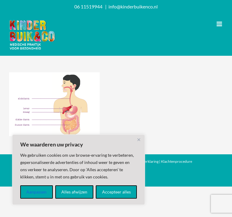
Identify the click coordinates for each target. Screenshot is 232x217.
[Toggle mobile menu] (220, 24)
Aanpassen (36, 191)
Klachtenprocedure (176, 161)
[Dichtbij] (138, 139)
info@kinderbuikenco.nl (133, 6)
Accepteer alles (116, 191)
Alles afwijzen (74, 191)
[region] (78, 169)
